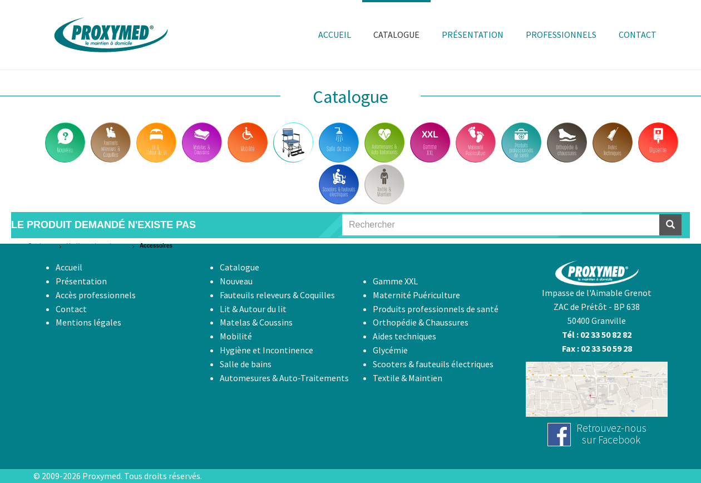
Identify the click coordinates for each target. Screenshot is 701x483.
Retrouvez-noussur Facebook (611, 433)
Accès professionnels (96, 294)
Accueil (69, 267)
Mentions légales (88, 322)
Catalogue (40, 246)
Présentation (81, 281)
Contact (71, 308)
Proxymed (101, 475)
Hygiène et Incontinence (96, 246)
